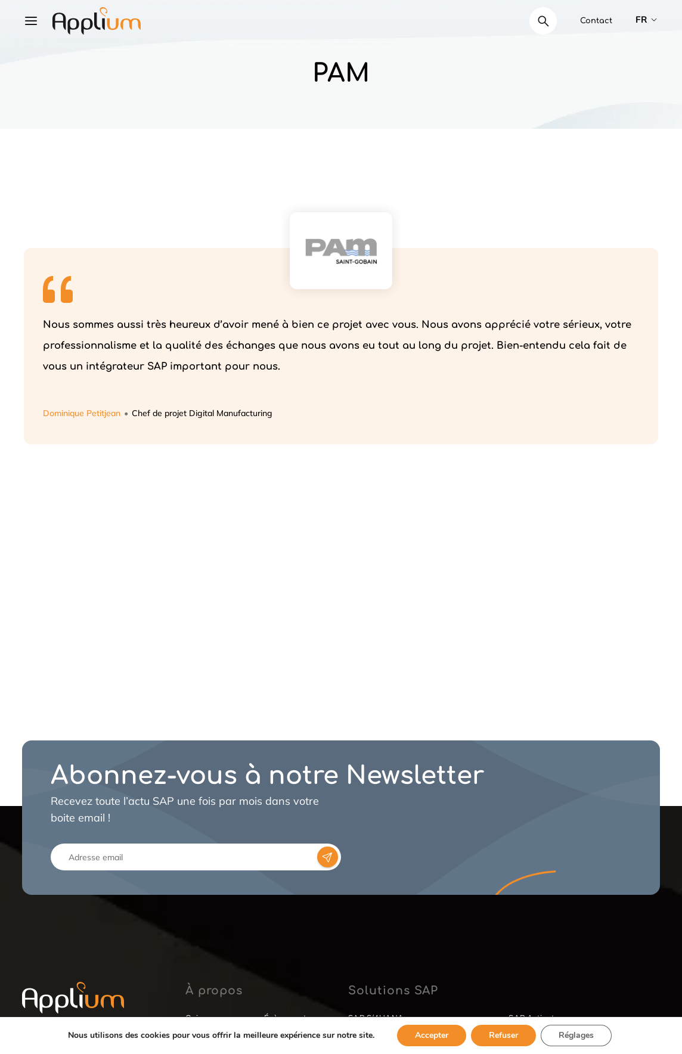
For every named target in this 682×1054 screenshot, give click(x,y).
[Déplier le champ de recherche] (543, 21)
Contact (596, 21)
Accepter (431, 1035)
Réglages (576, 1035)
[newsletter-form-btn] (327, 857)
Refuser (503, 1035)
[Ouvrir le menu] (31, 21)
